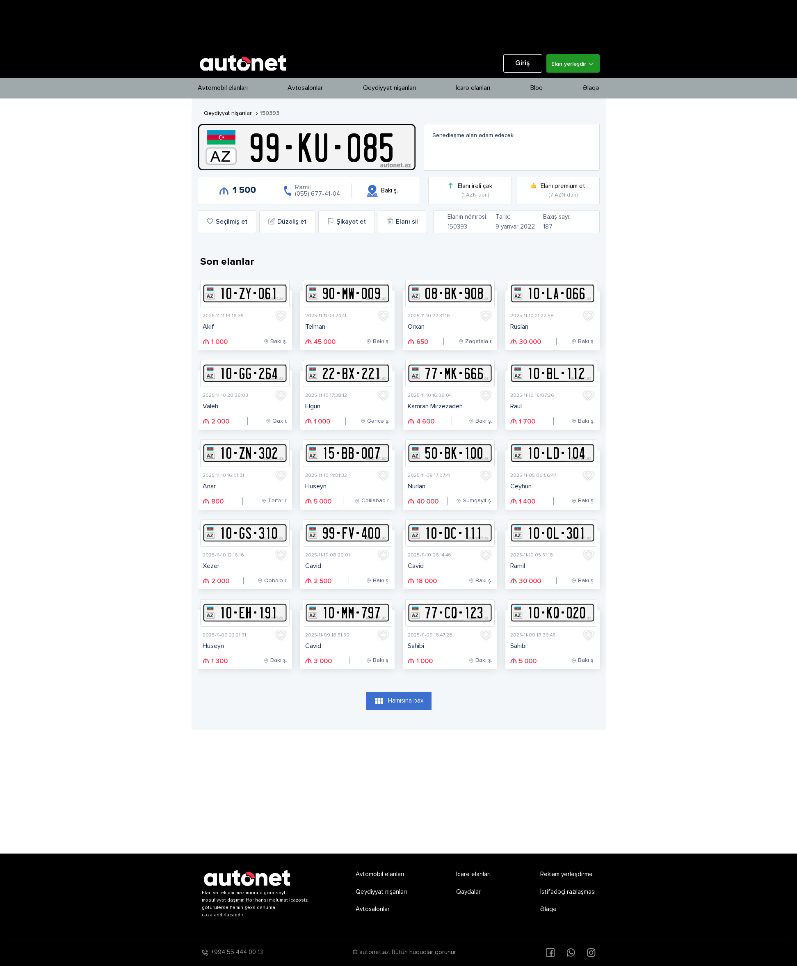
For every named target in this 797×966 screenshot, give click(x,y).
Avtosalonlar (305, 88)
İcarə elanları (473, 88)
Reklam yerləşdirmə (566, 874)
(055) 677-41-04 (317, 194)
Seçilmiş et (227, 221)
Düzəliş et (287, 221)
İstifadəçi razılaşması (568, 892)
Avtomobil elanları (223, 88)
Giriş (522, 63)
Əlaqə (590, 88)
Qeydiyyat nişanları (389, 88)
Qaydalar (468, 892)
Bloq (536, 88)
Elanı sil (402, 221)
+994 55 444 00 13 (237, 952)
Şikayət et (346, 221)
